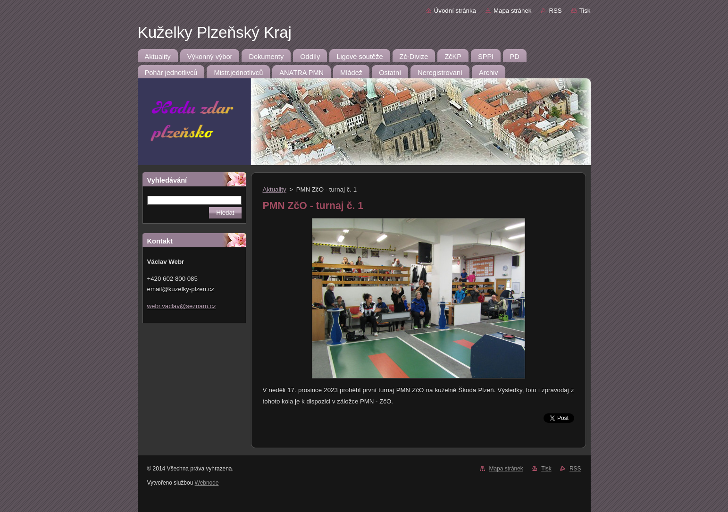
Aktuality (274, 189)
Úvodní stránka (455, 10)
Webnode (207, 482)
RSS (555, 10)
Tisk (585, 10)
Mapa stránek (512, 10)
